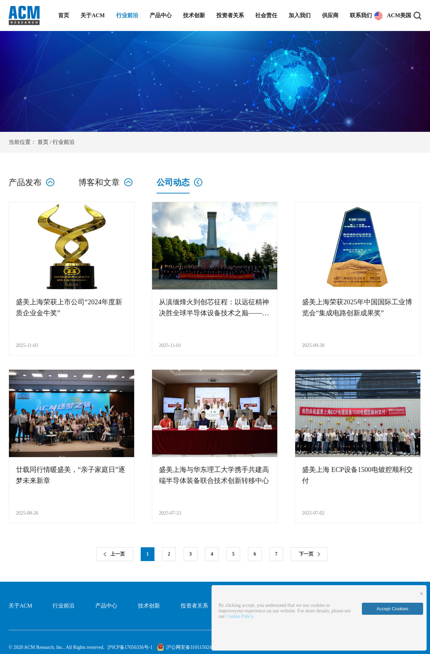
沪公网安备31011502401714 (189, 647)
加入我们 (300, 15)
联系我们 (361, 15)
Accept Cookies (392, 608)
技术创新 (194, 15)
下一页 (306, 554)
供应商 (330, 15)
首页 (63, 15)
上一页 (117, 554)
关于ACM (92, 15)
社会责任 (266, 15)
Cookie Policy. (240, 616)
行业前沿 (127, 15)
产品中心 (161, 15)
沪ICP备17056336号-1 (129, 647)
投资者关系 (230, 15)
